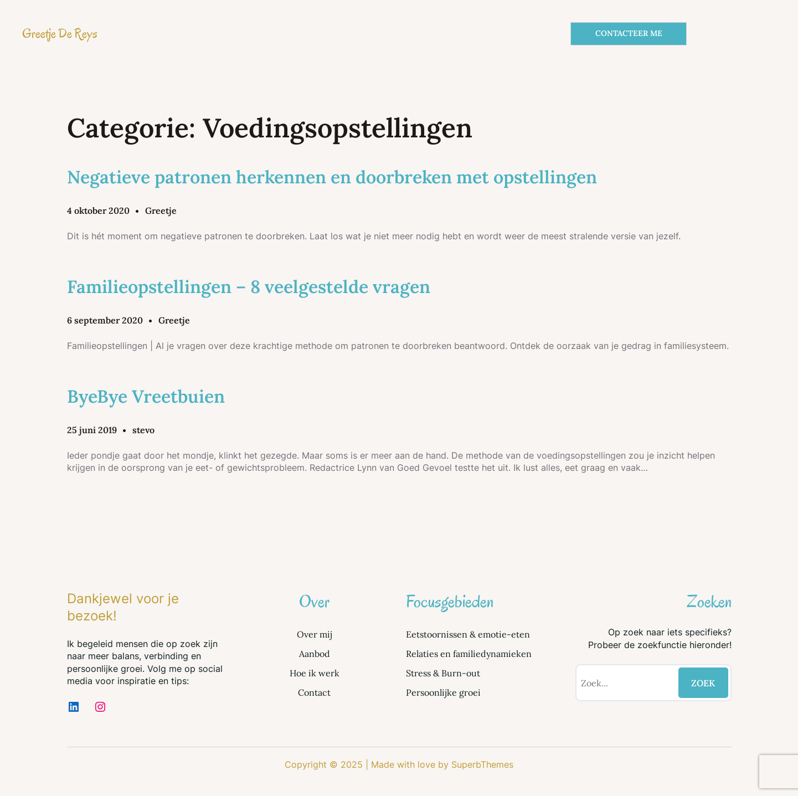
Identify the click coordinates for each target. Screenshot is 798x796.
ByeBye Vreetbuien (146, 396)
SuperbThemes (482, 764)
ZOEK (703, 683)
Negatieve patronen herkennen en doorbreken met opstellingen (332, 177)
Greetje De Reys (59, 33)
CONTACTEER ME (628, 33)
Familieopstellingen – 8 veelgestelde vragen (248, 286)
